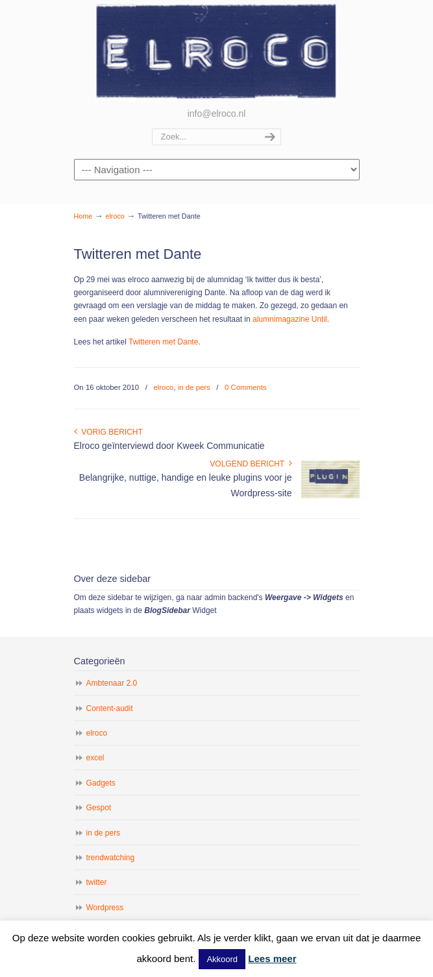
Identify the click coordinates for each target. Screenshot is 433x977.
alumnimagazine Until (290, 319)
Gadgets (101, 783)
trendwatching (110, 857)
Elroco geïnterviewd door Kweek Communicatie (169, 445)
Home (83, 216)
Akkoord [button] (222, 959)
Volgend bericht (250, 463)
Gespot (99, 807)
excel (95, 757)
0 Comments (246, 387)
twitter (96, 882)
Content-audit (109, 708)
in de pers (194, 387)
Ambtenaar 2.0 (112, 683)
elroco (217, 52)
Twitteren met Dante (163, 341)
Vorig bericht (108, 432)
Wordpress (105, 907)
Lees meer (272, 958)
